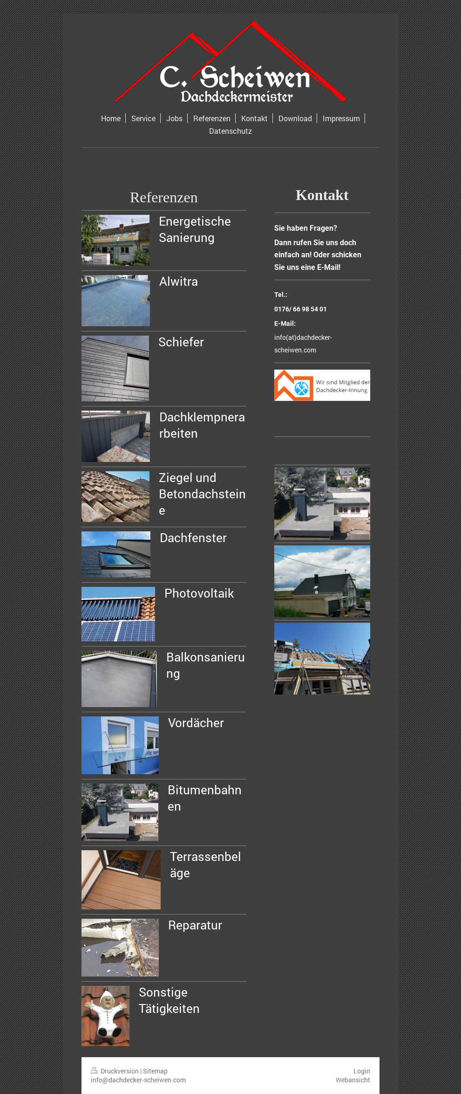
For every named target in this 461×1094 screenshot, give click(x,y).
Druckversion (115, 1070)
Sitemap (155, 1070)
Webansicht (353, 1079)
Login (361, 1070)
